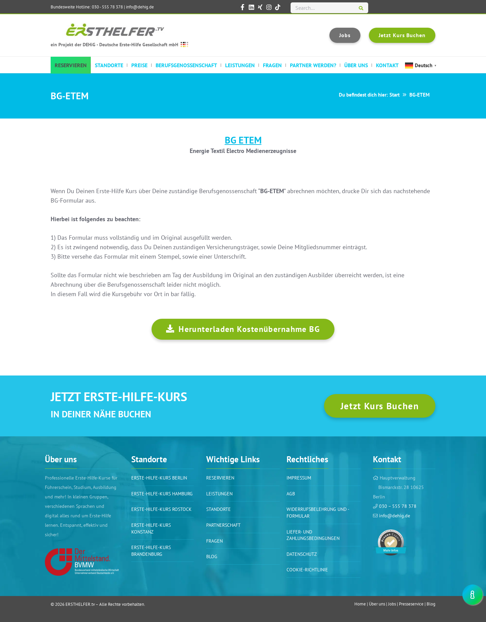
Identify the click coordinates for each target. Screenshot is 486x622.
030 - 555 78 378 (107, 7)
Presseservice (411, 604)
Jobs (392, 604)
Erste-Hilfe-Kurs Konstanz (151, 528)
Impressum (299, 478)
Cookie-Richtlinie (307, 570)
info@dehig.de (140, 7)
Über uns (377, 604)
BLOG (211, 556)
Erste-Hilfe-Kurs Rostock (161, 509)
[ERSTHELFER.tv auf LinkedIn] (251, 7)
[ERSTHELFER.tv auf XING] (260, 7)
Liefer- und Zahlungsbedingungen (313, 535)
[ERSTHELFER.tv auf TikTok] (277, 7)
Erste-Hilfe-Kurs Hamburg (162, 494)
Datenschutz (302, 554)
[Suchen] (361, 8)
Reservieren (220, 478)
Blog (431, 604)
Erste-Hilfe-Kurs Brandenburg (151, 550)
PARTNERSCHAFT (223, 525)
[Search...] (329, 7)
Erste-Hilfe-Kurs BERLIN (159, 478)
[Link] (82, 561)
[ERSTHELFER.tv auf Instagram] (269, 7)
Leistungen (219, 494)
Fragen (214, 541)
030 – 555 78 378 (397, 506)
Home (360, 604)
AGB (291, 494)
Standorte (218, 509)
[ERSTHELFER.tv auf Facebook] (242, 7)
